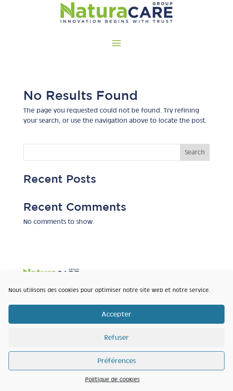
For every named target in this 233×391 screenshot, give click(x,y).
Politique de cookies (112, 379)
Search (195, 152)
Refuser (116, 337)
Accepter (116, 314)
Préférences (116, 361)
